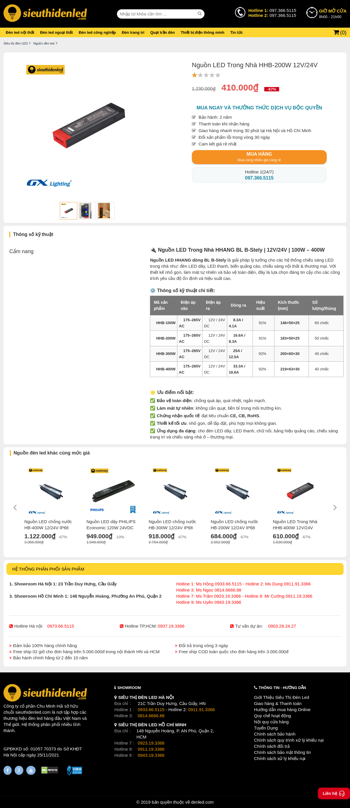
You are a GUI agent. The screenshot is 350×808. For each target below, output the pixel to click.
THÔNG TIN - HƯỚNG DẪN (282, 688)
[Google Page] (19, 770)
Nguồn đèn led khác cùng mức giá (52, 452)
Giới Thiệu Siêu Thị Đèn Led (281, 697)
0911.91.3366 (201, 709)
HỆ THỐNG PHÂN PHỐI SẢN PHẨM (48, 569)
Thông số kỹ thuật (33, 234)
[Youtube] (31, 770)
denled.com (202, 802)
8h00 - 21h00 (332, 13)
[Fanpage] (8, 770)
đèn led (35, 718)
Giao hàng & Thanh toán (278, 703)
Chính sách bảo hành (274, 733)
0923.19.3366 (151, 742)
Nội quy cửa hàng (271, 721)
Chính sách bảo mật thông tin (282, 752)
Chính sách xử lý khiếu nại (279, 758)
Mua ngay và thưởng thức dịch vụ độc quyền (259, 108)
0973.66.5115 (60, 626)
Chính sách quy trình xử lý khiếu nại (289, 740)
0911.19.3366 (151, 749)
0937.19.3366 (171, 626)
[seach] (200, 13)
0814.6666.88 (151, 715)
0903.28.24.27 (282, 626)
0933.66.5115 (151, 709)
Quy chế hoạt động (272, 715)
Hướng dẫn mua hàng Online (282, 709)
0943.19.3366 (151, 755)
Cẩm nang (21, 251)
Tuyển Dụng (266, 727)
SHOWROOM (129, 688)
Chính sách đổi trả (272, 746)
